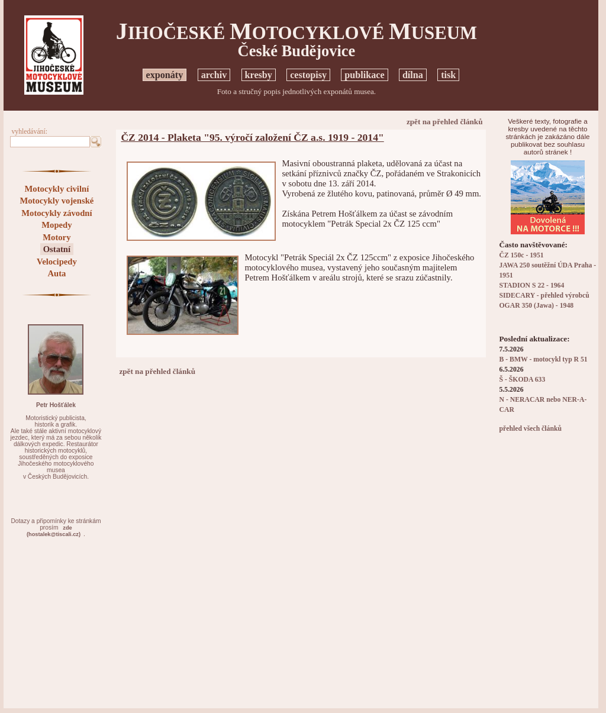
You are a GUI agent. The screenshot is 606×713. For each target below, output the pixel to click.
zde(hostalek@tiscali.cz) (53, 531)
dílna (412, 75)
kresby (258, 75)
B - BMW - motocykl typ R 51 (543, 359)
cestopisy (308, 75)
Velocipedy (57, 261)
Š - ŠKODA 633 (522, 379)
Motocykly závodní (56, 213)
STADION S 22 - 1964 (532, 285)
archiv (214, 75)
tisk (448, 75)
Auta (56, 273)
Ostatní (56, 249)
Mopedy (56, 225)
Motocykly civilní (57, 188)
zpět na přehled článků (445, 121)
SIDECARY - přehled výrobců (544, 295)
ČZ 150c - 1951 (521, 255)
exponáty (164, 75)
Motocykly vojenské (57, 200)
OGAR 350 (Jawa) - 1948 (536, 305)
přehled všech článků (530, 429)
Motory (56, 237)
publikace (364, 75)
